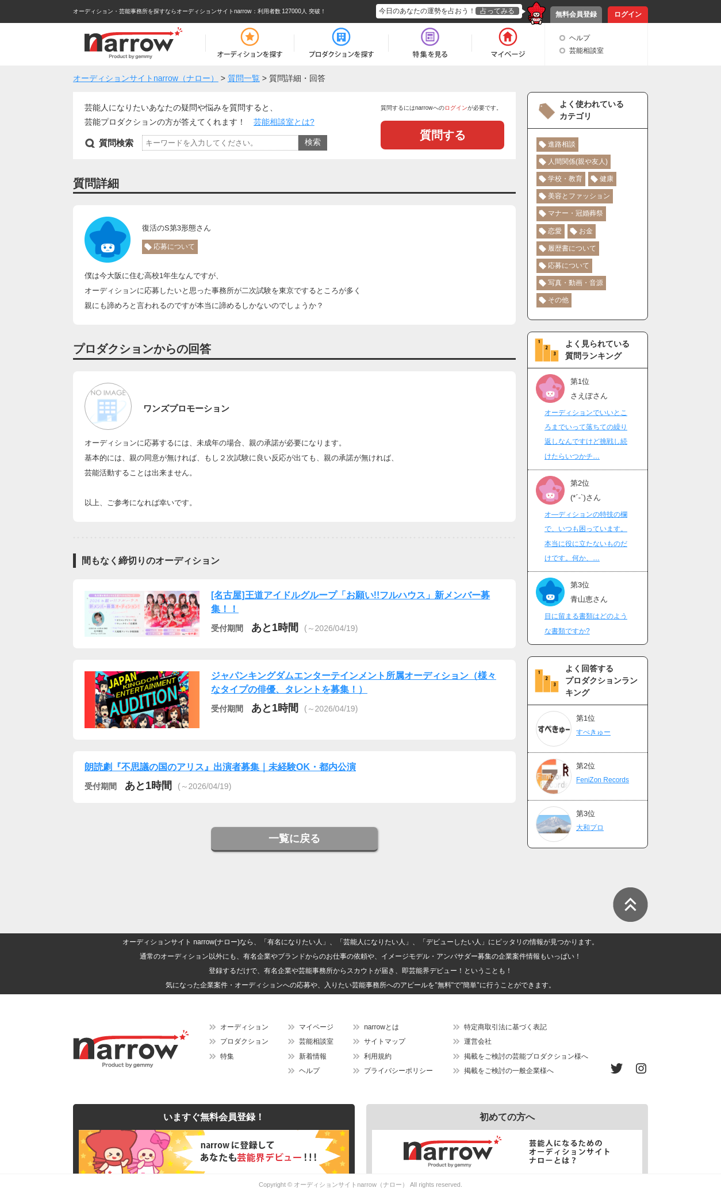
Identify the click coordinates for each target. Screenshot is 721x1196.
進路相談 (562, 144)
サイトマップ (384, 1041)
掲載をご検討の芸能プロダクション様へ (526, 1056)
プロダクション (244, 1041)
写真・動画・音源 (575, 283)
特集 (227, 1056)
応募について (174, 247)
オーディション (244, 1027)
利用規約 (378, 1056)
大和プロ (590, 828)
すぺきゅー (593, 732)
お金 (586, 231)
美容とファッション (579, 196)
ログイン (628, 14)
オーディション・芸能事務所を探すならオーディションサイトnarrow (162, 11)
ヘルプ (579, 38)
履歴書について (572, 248)
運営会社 (478, 1041)
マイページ (316, 1027)
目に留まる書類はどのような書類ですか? (585, 623)
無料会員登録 (576, 14)
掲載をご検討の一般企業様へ (509, 1071)
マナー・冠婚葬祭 (575, 213)
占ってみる (497, 11)
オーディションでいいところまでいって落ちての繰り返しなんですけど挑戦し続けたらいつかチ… (585, 434)
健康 (606, 179)
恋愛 (555, 231)
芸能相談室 (586, 51)
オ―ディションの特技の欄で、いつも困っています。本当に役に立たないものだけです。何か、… (585, 536)
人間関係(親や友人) (578, 161)
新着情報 (313, 1056)
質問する (443, 135)
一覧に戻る (294, 838)
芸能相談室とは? (284, 121)
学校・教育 (565, 179)
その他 (558, 300)
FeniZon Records (602, 780)
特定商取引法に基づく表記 (505, 1027)
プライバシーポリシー (398, 1071)
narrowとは (381, 1027)
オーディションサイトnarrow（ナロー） (351, 1184)
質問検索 (116, 143)
